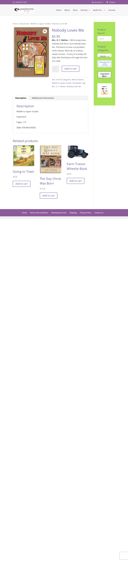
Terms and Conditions (39, 213)
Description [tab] (20, 98)
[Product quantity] (55, 69)
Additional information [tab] (43, 98)
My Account (97, 2)
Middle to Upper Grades (41, 23)
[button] (45, 31)
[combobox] (104, 55)
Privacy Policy (85, 213)
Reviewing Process (58, 213)
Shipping (73, 213)
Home (58, 10)
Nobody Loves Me (74, 86)
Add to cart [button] (21, 183)
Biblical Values (78, 79)
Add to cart (70, 68)
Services (84, 10)
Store (75, 10)
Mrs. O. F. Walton (59, 86)
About (67, 10)
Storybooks (24, 23)
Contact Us (98, 213)
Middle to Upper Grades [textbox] (104, 56)
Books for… (98, 10)
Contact (111, 10)
